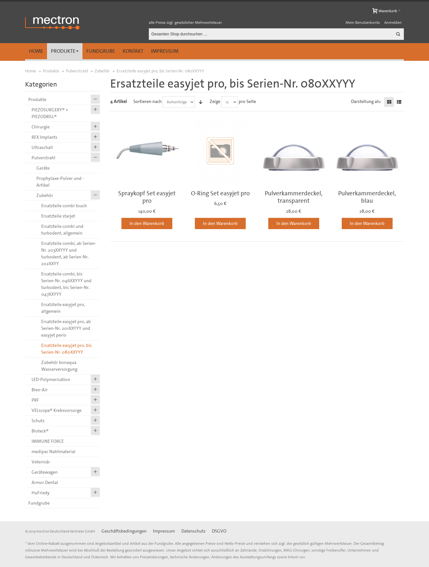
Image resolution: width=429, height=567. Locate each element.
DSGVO (219, 531)
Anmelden (393, 22)
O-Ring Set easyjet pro (220, 193)
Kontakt (133, 51)
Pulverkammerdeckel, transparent (293, 197)
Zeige (215, 101)
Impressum (164, 51)
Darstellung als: (366, 101)
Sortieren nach (147, 101)
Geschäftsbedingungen (124, 531)
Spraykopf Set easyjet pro (147, 197)
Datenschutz (193, 531)
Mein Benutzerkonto (363, 22)
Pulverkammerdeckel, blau (367, 197)
